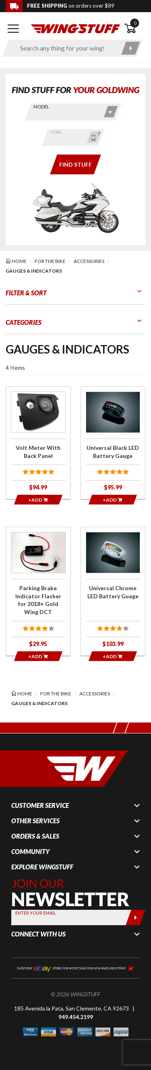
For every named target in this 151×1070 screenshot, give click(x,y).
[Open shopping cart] (134, 28)
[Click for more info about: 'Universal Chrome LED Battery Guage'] (113, 591)
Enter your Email (35, 912)
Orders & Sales (35, 836)
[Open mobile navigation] (13, 29)
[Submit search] (130, 48)
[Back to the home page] (75, 28)
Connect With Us (38, 934)
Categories (23, 322)
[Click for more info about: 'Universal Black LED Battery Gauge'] (113, 443)
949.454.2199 (75, 1016)
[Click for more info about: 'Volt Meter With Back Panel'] (38, 443)
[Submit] (135, 917)
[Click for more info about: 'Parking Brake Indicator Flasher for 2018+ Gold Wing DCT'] (38, 591)
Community (30, 851)
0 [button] (135, 22)
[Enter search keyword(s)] (66, 48)
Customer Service (40, 805)
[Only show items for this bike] (75, 164)
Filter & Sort (26, 293)
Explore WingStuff (42, 867)
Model (41, 106)
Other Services (35, 821)
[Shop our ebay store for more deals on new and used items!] (75, 967)
